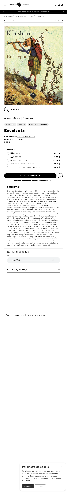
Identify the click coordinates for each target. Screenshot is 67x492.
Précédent (9, 20)
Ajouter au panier (30, 176)
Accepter (28, 486)
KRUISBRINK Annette (26, 137)
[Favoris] (60, 175)
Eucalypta (40, 16)
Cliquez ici (49, 180)
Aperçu (15, 110)
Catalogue (8, 16)
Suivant (59, 20)
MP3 (35, 191)
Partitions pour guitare (24, 16)
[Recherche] (55, 5)
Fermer (40, 486)
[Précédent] (3, 12)
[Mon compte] (62, 5)
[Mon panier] (59, 5)
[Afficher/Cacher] (59, 269)
